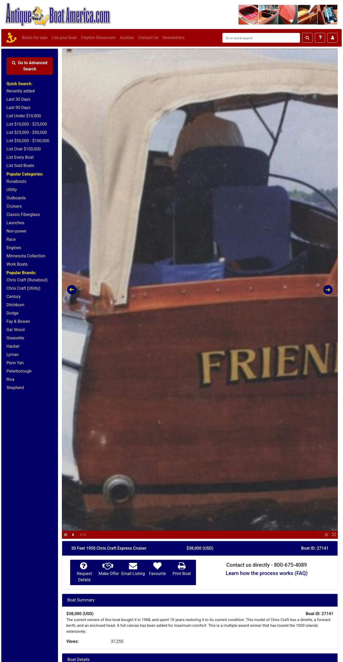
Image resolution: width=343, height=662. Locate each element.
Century (13, 296)
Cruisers (14, 206)
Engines (13, 247)
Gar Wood (15, 329)
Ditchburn (15, 304)
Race (11, 239)
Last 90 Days (18, 107)
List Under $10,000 (23, 115)
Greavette (15, 338)
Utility (11, 189)
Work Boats (17, 264)
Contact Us (148, 37)
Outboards (16, 197)
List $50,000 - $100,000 (27, 140)
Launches (15, 222)
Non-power (16, 231)
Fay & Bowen (18, 321)
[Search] (261, 38)
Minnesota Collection (26, 255)
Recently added (20, 91)
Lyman (12, 354)
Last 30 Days (18, 99)
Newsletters (174, 37)
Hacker (12, 346)
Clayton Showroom (98, 37)
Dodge (12, 313)
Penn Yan (15, 362)
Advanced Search (29, 65)
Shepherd (15, 387)
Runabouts (16, 181)
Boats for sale (35, 37)
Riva (10, 379)
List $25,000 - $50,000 (26, 132)
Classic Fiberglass (23, 214)
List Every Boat (20, 157)
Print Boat (182, 573)
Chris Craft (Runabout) (27, 280)
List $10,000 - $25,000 (26, 124)
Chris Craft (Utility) (23, 288)
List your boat (64, 37)
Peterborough (19, 371)
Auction (127, 37)
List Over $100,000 (23, 149)
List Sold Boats (20, 165)
